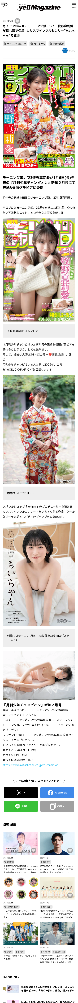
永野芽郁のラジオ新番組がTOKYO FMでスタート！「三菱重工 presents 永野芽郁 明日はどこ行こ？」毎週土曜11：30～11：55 (20, 869)
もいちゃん (39, 43)
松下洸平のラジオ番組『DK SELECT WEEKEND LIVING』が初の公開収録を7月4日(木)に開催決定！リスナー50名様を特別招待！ (56, 869)
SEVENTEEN (60, 952)
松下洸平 (46, 862)
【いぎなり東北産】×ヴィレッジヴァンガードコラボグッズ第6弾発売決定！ (20, 914)
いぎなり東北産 (13, 907)
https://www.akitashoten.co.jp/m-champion (30, 765)
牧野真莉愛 (58, 43)
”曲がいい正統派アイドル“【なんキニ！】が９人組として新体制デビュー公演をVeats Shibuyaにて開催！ (56, 914)
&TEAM (9, 952)
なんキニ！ (47, 907)
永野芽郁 (10, 862)
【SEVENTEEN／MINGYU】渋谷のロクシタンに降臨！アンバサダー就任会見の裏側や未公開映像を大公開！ (56, 959)
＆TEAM (21, 952)
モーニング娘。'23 (16, 43)
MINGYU (46, 952)
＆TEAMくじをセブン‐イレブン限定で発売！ (20, 958)
